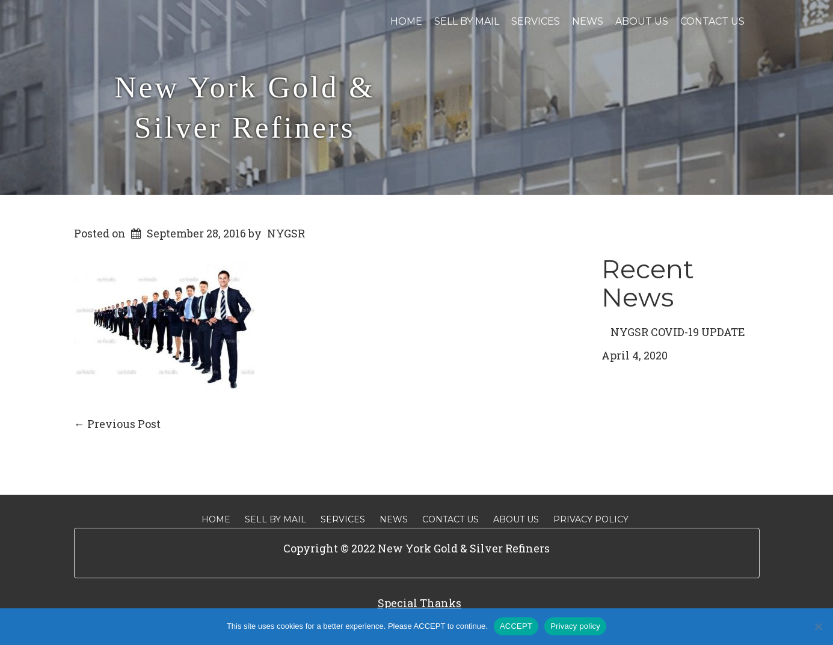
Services (535, 21)
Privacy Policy (591, 519)
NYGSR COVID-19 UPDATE (677, 332)
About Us (641, 21)
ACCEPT (516, 626)
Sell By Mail (466, 21)
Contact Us (712, 21)
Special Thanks (419, 603)
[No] (818, 626)
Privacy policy (575, 626)
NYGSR (286, 233)
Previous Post (117, 424)
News (587, 21)
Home (406, 21)
